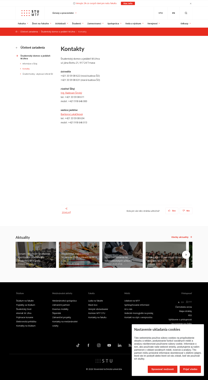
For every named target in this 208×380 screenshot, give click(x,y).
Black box (92, 305)
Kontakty (26, 69)
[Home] (16, 31)
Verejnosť (152, 23)
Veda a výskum (133, 23)
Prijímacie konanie (24, 317)
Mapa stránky (185, 311)
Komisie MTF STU (96, 313)
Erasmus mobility (60, 309)
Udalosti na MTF (132, 300)
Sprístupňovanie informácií (136, 305)
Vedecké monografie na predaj (138, 313)
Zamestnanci (94, 23)
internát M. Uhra (23, 313)
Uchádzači (60, 23)
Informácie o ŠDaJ (30, 63)
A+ (182, 302)
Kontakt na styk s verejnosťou (138, 317)
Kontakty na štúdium (26, 325)
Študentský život (23, 309)
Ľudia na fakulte (95, 300)
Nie (186, 211)
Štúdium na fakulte (25, 300)
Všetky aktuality (179, 237)
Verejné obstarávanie (98, 309)
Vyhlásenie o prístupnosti (180, 319)
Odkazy (184, 23)
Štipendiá (56, 313)
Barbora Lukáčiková (72, 114)
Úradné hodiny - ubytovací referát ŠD (38, 74)
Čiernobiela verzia (183, 307)
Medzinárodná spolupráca (64, 300)
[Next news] (186, 255)
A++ (189, 301)
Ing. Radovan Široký (71, 92)
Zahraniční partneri (61, 305)
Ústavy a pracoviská (63, 13)
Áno (172, 211)
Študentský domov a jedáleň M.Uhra (58, 31)
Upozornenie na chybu (181, 323)
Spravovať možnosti (162, 369)
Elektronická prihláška (26, 321)
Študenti (76, 23)
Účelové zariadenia (29, 31)
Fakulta (22, 23)
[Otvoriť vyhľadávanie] (186, 13)
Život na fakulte (40, 23)
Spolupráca (113, 23)
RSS (190, 315)
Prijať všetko (190, 369)
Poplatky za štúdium (25, 305)
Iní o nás (128, 309)
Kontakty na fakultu (97, 317)
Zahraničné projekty (61, 317)
